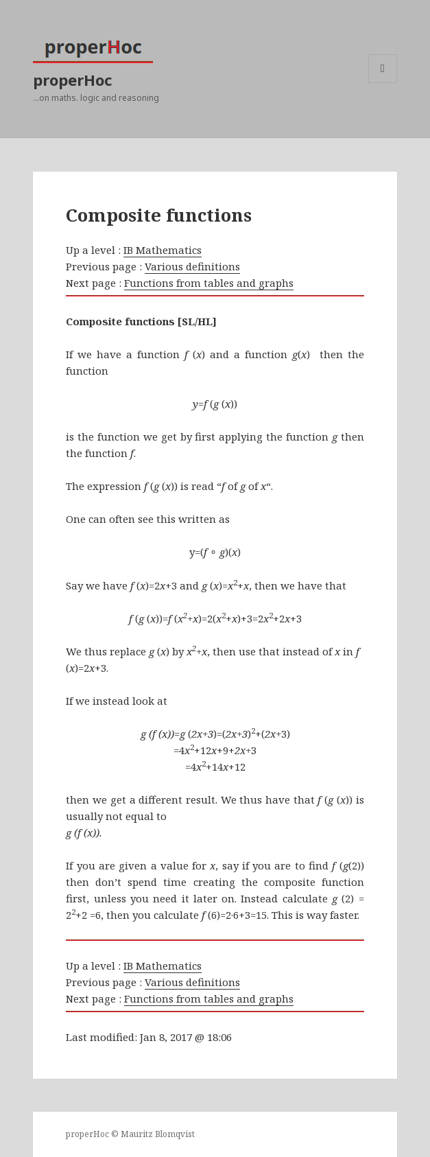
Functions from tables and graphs (209, 283)
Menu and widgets (383, 82)
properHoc (72, 79)
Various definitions (192, 266)
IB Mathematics (162, 250)
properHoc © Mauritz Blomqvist (130, 1134)
